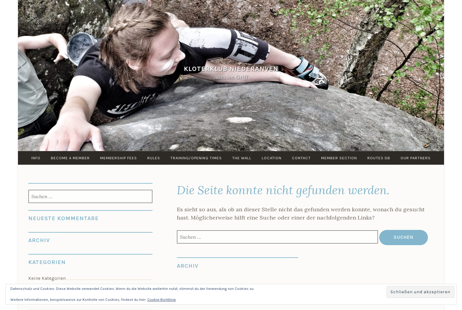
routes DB (378, 158)
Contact (301, 158)
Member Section (339, 158)
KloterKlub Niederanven (231, 69)
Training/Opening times (196, 158)
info (35, 158)
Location (272, 158)
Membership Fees (118, 158)
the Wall (241, 158)
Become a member (70, 158)
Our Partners (416, 158)
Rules (153, 158)
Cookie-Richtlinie (161, 300)
